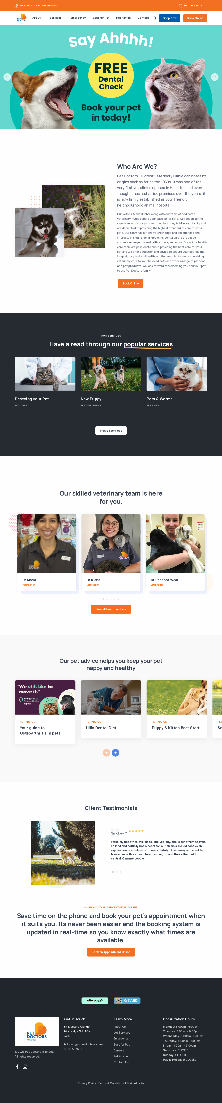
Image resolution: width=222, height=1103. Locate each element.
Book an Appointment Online (111, 952)
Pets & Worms (160, 398)
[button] (7, 77)
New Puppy (91, 398)
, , (77, 1031)
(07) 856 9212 (193, 5)
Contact (143, 18)
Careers (119, 1050)
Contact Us (121, 1062)
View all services (111, 431)
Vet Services (122, 1032)
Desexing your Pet (32, 398)
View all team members (111, 609)
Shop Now (170, 18)
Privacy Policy (87, 1083)
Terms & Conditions (111, 1083)
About (36, 18)
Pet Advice (123, 18)
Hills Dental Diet (101, 727)
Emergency (78, 18)
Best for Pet (101, 18)
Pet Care (21, 405)
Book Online (195, 18)
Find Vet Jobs (135, 1083)
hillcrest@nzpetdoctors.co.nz (83, 1044)
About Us (120, 1027)
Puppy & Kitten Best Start (176, 727)
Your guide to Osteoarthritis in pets (40, 730)
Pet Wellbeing (91, 405)
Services (55, 18)
